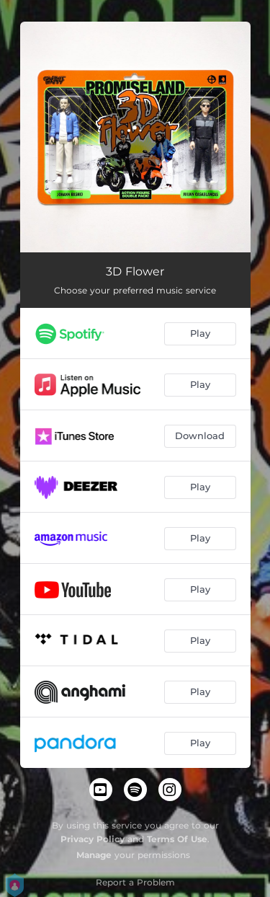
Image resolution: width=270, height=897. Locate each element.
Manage (94, 854)
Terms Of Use (177, 839)
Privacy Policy (92, 839)
